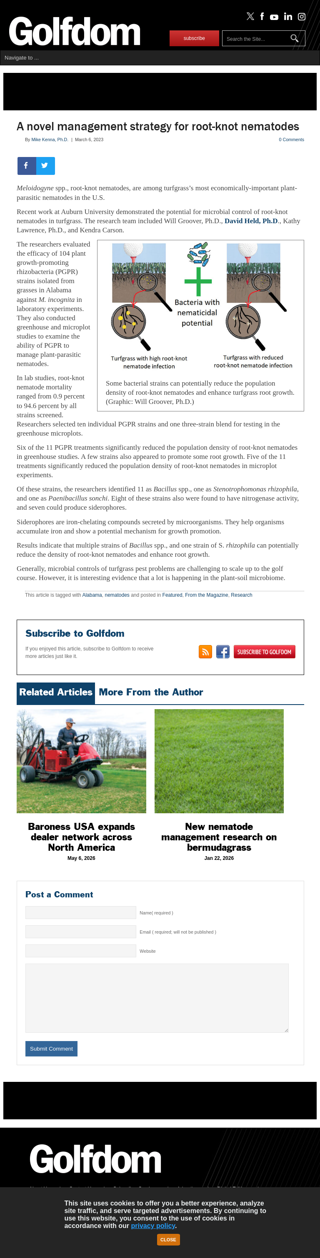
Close (168, 1239)
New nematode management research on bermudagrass (219, 837)
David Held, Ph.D (251, 221)
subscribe (194, 38)
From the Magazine (206, 595)
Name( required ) (156, 912)
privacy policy (153, 1225)
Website (147, 951)
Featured (172, 595)
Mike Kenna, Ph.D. (49, 139)
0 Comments (291, 139)
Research (241, 595)
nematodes (117, 595)
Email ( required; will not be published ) (178, 931)
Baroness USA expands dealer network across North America (81, 837)
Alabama (92, 595)
